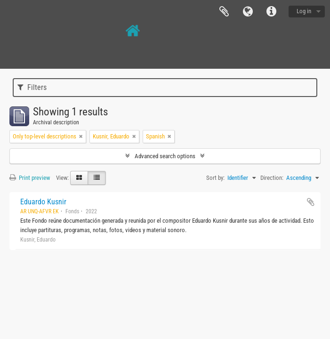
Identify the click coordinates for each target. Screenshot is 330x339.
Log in (304, 11)
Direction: (271, 177)
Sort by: (215, 177)
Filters (32, 87)
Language (247, 12)
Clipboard (224, 12)
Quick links (271, 12)
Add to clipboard (310, 202)
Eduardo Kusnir (43, 201)
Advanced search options (165, 156)
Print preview (29, 177)
